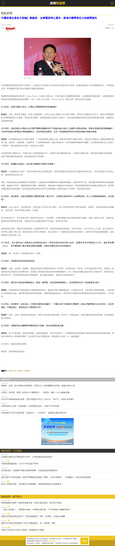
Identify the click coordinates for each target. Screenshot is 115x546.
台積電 (9, 371)
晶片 (15, 371)
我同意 (84, 541)
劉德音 (20, 371)
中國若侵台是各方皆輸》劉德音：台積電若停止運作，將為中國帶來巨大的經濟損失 (49, 18)
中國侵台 (27, 371)
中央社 (10, 29)
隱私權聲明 (52, 541)
